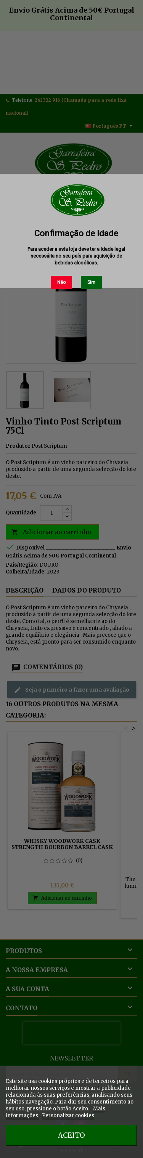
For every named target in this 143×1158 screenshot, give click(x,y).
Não (61, 282)
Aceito (71, 1135)
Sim (91, 282)
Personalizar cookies (68, 1115)
